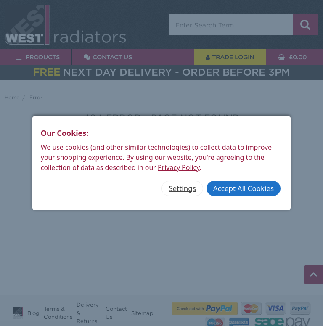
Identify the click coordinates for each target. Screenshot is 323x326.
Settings (182, 188)
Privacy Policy (179, 167)
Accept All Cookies (243, 188)
